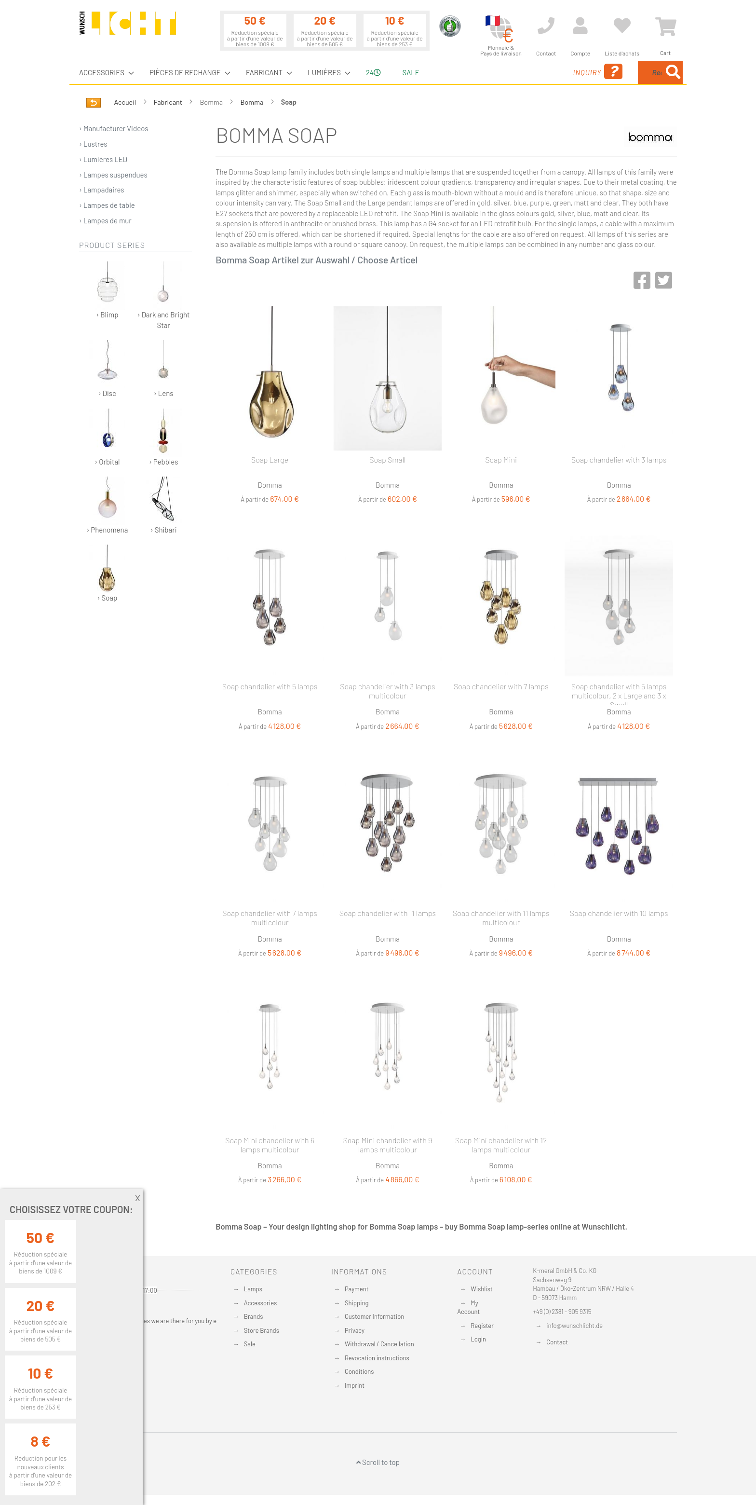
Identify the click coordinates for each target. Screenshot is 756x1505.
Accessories (260, 1303)
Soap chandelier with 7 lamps (501, 686)
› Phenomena (107, 505)
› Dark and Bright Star (163, 295)
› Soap (107, 573)
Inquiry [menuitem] (521, 72)
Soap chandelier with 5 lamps (269, 686)
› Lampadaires (101, 189)
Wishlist (481, 1289)
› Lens (164, 368)
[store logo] (128, 27)
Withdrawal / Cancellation (379, 1344)
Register (482, 1325)
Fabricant (169, 102)
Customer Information (374, 1316)
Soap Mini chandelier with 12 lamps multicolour (501, 1145)
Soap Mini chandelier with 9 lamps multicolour (387, 1145)
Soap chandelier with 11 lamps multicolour (501, 917)
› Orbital (107, 437)
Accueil (125, 102)
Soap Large (269, 459)
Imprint (354, 1385)
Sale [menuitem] (410, 72)
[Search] (673, 72)
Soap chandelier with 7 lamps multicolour (269, 917)
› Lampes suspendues (113, 174)
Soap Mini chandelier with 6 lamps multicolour (269, 1145)
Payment (357, 1289)
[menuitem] (103, 72)
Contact (557, 1342)
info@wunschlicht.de (574, 1325)
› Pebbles (164, 437)
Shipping (357, 1303)
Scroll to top (378, 1462)
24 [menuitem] (373, 72)
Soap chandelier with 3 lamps (618, 459)
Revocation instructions (377, 1358)
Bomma (253, 102)
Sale (250, 1344)
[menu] (378, 72)
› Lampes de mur (105, 220)
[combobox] (613, 72)
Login (478, 1339)
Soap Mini (501, 459)
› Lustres (93, 143)
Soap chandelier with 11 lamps (387, 912)
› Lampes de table (107, 205)
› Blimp (107, 290)
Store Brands (261, 1330)
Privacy (354, 1330)
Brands (253, 1316)
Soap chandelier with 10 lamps (619, 912)
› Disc (107, 368)
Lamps (253, 1289)
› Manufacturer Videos (113, 128)
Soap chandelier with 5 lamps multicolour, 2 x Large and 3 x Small (618, 693)
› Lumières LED (103, 159)
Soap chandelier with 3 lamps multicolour (387, 691)
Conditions (359, 1371)
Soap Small (387, 459)
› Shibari (164, 505)
